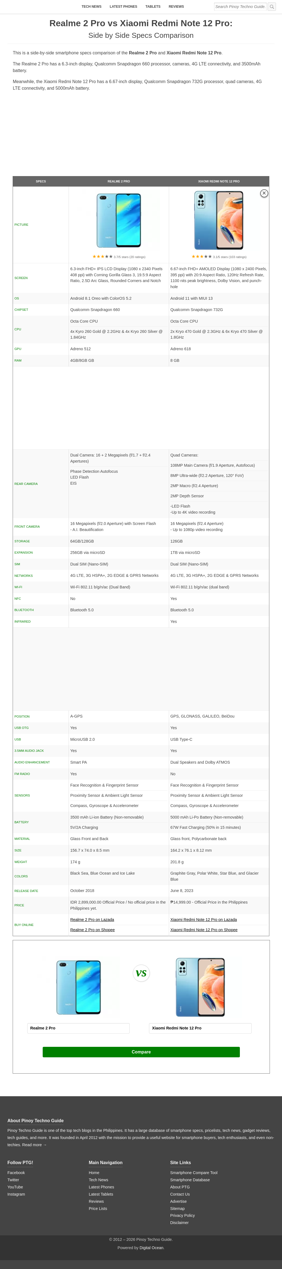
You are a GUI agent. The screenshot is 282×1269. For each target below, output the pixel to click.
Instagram (16, 1194)
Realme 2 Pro (119, 181)
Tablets (152, 7)
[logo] (41, 7)
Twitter (13, 1180)
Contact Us (180, 1194)
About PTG (180, 1187)
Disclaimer (179, 1222)
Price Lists (98, 1208)
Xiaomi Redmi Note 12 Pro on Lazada (219, 921)
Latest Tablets (101, 1194)
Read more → (34, 1145)
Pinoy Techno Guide (42, 1120)
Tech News (91, 7)
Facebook (16, 1172)
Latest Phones (123, 7)
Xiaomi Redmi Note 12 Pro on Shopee (204, 930)
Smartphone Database (190, 1180)
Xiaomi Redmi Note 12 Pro (219, 181)
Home (94, 1172)
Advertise (178, 1201)
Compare (141, 1052)
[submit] (272, 6)
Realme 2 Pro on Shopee (92, 930)
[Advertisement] (141, 136)
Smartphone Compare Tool (194, 1172)
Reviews (176, 7)
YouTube (15, 1187)
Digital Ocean (151, 1248)
